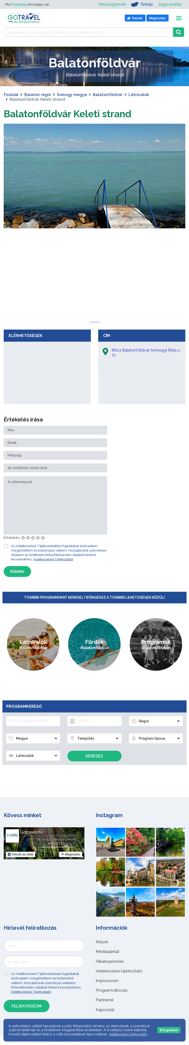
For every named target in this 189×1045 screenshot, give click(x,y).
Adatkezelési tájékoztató (119, 970)
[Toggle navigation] (178, 18)
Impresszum (107, 980)
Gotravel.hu (31, 831)
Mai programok (112, 4)
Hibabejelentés (110, 961)
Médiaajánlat (107, 951)
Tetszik (20, 854)
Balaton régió (37, 94)
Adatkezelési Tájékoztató (53, 559)
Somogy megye (72, 94)
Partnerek (105, 1000)
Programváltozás (111, 990)
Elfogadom (169, 1030)
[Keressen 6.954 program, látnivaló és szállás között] (89, 32)
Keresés (94, 756)
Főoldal (11, 94)
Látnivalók (138, 94)
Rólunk (102, 942)
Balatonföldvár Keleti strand (70, 113)
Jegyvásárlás (170, 4)
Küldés (17, 571)
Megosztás (70, 854)
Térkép (142, 4)
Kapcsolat (105, 1009)
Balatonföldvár (108, 94)
